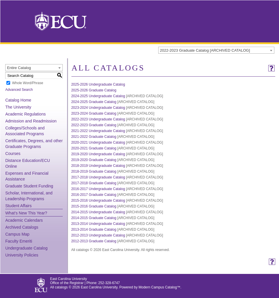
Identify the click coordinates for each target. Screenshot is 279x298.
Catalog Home (18, 100)
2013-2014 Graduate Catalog (93, 229)
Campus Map (17, 234)
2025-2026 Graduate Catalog (93, 90)
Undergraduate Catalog (26, 248)
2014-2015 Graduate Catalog (93, 218)
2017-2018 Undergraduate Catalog (98, 177)
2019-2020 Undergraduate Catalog (98, 154)
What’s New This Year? (26, 213)
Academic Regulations (25, 114)
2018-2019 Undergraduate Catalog (98, 166)
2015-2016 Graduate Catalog (93, 206)
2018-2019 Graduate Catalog (93, 171)
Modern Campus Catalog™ (159, 287)
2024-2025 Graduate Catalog (93, 102)
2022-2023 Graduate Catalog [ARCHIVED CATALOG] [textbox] (205, 50)
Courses (12, 153)
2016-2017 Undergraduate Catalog (98, 189)
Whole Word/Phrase (27, 83)
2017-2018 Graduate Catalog (93, 183)
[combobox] (216, 50)
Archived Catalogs (21, 227)
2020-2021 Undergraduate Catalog (98, 142)
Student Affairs (18, 205)
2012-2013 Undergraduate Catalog (98, 235)
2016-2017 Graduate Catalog (93, 195)
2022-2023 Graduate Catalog (93, 125)
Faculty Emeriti (18, 241)
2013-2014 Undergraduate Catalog (98, 224)
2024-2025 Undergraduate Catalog (98, 96)
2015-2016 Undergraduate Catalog (98, 200)
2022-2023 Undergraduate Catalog (98, 119)
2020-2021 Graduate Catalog (93, 148)
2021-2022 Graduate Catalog (93, 137)
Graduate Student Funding (29, 186)
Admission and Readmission (31, 121)
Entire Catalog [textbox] (19, 68)
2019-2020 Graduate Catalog (93, 160)
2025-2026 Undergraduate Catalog (98, 84)
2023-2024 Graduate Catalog (93, 113)
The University (18, 107)
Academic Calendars (24, 220)
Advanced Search (19, 90)
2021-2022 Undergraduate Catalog (98, 131)
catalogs (61, 287)
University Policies (21, 255)
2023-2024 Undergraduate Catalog (98, 108)
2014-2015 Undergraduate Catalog (98, 212)
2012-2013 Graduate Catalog (93, 241)
